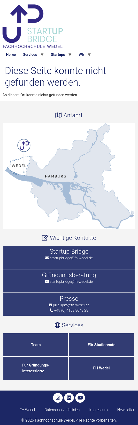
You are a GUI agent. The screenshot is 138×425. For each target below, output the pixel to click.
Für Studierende (101, 344)
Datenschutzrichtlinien (62, 410)
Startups (58, 54)
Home (11, 54)
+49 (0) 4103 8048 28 (71, 310)
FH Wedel (101, 368)
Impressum (98, 410)
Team (36, 344)
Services (30, 54)
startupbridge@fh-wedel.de (71, 258)
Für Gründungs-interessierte (36, 368)
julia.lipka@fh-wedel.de (71, 305)
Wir (81, 54)
